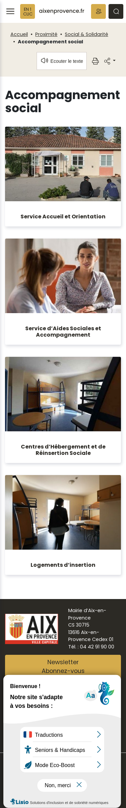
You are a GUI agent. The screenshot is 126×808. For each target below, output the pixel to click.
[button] (98, 11)
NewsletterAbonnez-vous (63, 666)
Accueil (19, 34)
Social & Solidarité (86, 34)
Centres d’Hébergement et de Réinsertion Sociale (63, 450)
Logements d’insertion (63, 565)
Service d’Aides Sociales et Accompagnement (63, 332)
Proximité (46, 34)
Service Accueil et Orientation (63, 216)
